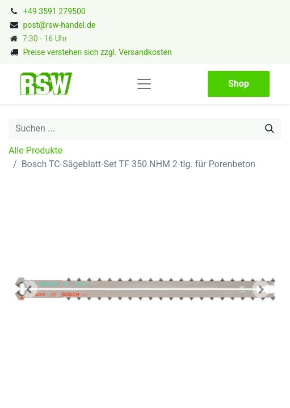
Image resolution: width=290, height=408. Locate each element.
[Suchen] (269, 128)
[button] (29, 289)
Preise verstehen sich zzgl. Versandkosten (97, 52)
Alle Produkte (35, 150)
